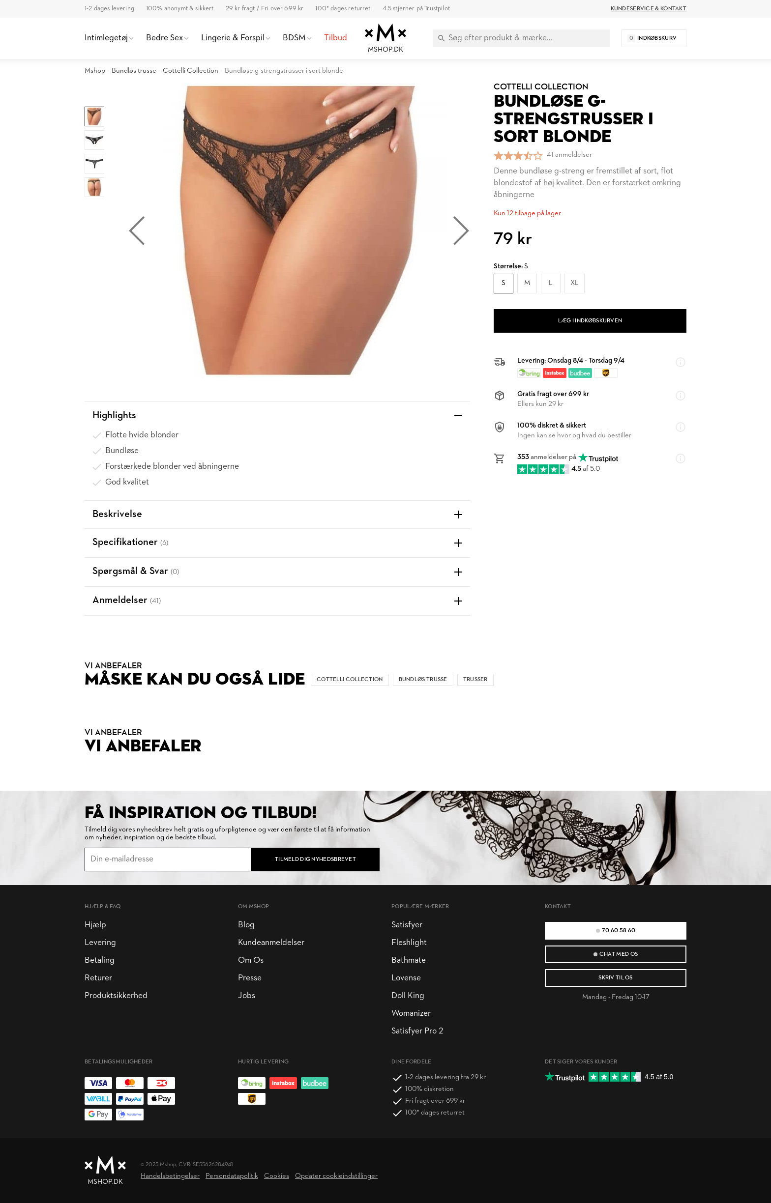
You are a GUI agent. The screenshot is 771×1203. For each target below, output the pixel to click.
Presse (250, 978)
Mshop (95, 71)
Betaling (100, 960)
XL (574, 283)
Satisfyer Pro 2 (417, 1031)
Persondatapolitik (232, 1176)
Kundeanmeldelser (271, 943)
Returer (98, 978)
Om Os (251, 960)
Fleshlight (409, 943)
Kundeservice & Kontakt (648, 9)
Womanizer (411, 1013)
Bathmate (408, 960)
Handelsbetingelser (170, 1176)
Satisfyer (406, 925)
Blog (246, 925)
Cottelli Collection (190, 71)
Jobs (246, 996)
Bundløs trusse (134, 71)
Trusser (475, 680)
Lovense (406, 978)
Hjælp (95, 925)
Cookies (276, 1176)
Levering (100, 943)
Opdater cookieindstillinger (336, 1176)
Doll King (407, 996)
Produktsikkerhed (116, 996)
